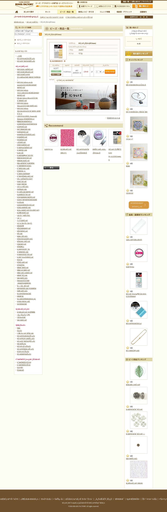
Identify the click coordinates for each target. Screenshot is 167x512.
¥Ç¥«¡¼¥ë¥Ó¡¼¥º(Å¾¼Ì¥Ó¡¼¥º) (28, 210)
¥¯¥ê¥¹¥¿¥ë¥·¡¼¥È (23, 168)
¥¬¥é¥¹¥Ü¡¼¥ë (22, 150)
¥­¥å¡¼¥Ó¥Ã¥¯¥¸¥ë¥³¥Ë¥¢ (25, 163)
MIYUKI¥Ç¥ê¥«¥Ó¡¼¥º (25, 72)
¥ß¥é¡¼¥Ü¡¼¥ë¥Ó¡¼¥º (24, 273)
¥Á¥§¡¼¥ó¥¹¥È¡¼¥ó (24, 207)
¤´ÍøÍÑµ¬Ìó (58, 499)
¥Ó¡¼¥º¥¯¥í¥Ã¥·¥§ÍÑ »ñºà (26, 61)
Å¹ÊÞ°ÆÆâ (143, 11)
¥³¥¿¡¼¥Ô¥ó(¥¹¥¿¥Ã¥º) (25, 179)
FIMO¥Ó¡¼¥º (21, 244)
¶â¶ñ (18, 328)
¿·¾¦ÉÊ (19, 56)
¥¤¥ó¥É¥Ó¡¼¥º (22, 137)
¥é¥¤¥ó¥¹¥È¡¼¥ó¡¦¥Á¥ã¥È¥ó (26, 288)
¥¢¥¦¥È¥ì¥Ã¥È (22, 304)
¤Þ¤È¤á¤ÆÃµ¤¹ (28, 11)
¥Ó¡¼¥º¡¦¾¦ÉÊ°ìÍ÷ (66, 11)
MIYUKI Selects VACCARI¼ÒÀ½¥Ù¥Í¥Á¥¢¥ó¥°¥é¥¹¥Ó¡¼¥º (28, 92)
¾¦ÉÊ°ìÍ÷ (125, 2)
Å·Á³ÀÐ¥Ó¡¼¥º (22, 220)
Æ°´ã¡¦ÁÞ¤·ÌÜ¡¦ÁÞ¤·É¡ (24, 223)
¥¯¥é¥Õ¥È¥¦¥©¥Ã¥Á (24, 166)
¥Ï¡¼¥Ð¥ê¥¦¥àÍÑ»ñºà (24, 354)
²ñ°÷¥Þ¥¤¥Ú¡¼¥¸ (86, 6)
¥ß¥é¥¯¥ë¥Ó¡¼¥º (22, 267)
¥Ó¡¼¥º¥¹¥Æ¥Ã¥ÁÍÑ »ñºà (26, 58)
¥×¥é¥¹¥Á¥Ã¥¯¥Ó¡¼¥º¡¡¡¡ (135, 434)
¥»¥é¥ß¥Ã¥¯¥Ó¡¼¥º (24, 194)
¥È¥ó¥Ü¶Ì (20, 226)
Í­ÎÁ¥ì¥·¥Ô (20, 370)
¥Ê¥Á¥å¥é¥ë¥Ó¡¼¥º (24, 228)
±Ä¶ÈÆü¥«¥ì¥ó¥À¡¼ (29, 499)
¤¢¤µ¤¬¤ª (129, 139)
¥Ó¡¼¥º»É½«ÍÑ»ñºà (24, 346)
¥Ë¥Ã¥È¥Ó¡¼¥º (22, 231)
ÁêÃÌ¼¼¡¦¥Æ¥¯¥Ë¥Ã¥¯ (124, 11)
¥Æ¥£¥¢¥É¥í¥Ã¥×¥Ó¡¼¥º (25, 205)
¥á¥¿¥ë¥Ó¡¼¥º (22, 320)
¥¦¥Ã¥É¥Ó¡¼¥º (22, 140)
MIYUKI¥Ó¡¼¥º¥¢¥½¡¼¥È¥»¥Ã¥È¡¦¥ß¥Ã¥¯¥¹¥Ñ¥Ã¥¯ (28, 77)
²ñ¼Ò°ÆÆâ (46, 499)
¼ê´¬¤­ (19, 218)
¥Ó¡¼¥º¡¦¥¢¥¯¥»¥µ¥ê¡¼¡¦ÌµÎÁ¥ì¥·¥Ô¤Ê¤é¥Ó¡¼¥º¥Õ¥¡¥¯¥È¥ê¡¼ (83, 503)
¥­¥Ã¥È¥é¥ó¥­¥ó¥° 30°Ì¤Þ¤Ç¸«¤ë (137, 205)
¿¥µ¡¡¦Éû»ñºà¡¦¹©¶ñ (23, 315)
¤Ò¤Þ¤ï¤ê (129, 193)
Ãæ (144, 17)
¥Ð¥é (128, 166)
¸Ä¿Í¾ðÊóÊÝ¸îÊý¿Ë (103, 499)
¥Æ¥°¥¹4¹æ (130, 267)
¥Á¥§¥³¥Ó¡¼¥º (22, 127)
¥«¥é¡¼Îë (20, 153)
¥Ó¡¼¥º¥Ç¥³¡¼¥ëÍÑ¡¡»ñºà (25, 338)
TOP (16, 11)
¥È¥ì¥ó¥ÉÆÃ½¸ (105, 11)
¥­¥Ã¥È (47, 11)
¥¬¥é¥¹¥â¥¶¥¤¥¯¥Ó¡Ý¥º (25, 155)
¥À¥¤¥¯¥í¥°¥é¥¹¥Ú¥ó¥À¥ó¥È (27, 200)
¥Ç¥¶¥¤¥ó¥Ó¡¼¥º (23, 213)
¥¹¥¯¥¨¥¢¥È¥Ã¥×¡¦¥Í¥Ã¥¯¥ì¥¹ (137, 112)
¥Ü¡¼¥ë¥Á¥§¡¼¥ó (132, 351)
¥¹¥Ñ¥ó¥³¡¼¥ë (22, 189)
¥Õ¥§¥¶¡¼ (20, 247)
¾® (141, 17)
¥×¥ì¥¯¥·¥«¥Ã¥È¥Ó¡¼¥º (25, 257)
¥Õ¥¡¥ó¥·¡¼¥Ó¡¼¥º (23, 241)
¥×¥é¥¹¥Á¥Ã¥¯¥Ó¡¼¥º (24, 254)
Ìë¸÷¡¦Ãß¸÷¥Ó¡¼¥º (23, 286)
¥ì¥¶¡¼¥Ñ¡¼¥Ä (22, 291)
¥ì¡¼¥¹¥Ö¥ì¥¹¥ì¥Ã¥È (24, 294)
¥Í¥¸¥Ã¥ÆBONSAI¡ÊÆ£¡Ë (136, 85)
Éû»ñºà (19, 331)
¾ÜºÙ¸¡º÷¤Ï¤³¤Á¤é (24, 40)
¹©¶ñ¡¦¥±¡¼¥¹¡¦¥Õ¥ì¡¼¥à (25, 333)
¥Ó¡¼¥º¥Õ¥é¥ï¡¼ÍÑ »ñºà (25, 349)
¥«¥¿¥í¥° (20, 367)
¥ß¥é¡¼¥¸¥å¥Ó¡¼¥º (23, 270)
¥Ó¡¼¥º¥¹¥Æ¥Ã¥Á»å (133, 323)
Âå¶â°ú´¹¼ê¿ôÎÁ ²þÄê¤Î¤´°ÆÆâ (52, 17)
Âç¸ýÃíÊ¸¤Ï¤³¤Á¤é (122, 6)
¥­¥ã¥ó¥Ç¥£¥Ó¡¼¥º (23, 161)
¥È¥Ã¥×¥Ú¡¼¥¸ (19, 22)
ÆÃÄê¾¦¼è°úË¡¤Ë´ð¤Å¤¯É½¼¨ (79, 499)
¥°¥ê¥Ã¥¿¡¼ (21, 171)
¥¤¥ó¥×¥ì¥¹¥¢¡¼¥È (23, 301)
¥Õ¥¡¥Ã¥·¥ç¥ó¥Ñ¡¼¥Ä (25, 239)
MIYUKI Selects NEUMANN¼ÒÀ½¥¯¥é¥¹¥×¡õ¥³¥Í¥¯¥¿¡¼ (28, 111)
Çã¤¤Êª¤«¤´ (142, 6)
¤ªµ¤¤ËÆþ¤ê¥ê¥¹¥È (104, 6)
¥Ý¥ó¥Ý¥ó (20, 265)
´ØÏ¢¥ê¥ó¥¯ (119, 499)
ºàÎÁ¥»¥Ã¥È (21, 317)
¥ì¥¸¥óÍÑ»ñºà (21, 344)
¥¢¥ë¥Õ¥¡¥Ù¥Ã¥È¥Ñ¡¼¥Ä (26, 134)
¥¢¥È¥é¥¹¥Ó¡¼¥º (22, 132)
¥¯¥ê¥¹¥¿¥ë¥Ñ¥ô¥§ (23, 174)
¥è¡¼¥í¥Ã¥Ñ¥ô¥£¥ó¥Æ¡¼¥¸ (26, 299)
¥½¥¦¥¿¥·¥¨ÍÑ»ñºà (23, 351)
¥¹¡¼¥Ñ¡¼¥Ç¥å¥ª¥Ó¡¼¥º (25, 192)
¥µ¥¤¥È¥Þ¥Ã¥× (147, 2)
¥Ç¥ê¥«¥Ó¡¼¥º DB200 (134, 483)
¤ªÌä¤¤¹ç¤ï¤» (135, 2)
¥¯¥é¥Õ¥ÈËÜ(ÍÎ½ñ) (23, 365)
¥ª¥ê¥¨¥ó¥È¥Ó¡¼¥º (23, 145)
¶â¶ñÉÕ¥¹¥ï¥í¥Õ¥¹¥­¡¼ (24, 121)
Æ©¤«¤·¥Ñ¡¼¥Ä (22, 187)
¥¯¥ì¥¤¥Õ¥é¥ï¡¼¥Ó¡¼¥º (25, 176)
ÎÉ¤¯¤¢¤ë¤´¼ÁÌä (149, 499)
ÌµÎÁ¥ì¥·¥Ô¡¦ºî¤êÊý (85, 11)
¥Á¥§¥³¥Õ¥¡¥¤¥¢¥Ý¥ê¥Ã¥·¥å (27, 124)
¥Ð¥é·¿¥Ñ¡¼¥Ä (22, 236)
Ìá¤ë (51, 167)
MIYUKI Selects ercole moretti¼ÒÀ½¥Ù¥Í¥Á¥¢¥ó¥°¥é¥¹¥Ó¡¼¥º (27, 84)
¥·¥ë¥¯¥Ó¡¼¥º (22, 181)
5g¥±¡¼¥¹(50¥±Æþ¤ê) (134, 240)
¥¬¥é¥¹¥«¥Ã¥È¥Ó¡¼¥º (24, 147)
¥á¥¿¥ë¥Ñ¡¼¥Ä (22, 278)
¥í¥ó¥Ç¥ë (20, 296)
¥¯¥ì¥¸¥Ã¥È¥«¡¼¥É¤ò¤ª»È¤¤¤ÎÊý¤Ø (79, 17)
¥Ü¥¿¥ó (19, 260)
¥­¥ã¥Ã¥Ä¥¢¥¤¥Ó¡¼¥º (24, 158)
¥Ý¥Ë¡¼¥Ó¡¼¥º (22, 262)
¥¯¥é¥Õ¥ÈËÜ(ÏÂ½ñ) (24, 362)
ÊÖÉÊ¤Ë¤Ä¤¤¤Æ (113, 118)
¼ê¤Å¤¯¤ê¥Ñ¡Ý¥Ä (23, 215)
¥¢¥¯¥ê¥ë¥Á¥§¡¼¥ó (23, 129)
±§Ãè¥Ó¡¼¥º (21, 142)
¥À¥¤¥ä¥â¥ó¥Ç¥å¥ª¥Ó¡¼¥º (26, 197)
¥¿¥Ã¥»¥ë (20, 202)
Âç (147, 17)
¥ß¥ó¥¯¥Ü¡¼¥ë (22, 275)
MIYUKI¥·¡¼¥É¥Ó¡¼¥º (25, 69)
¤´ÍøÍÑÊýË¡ (82, 2)
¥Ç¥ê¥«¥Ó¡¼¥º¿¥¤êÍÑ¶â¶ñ (26, 312)
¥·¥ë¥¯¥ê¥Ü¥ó (22, 184)
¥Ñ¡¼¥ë (19, 233)
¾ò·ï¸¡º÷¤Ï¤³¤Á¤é (23, 43)
